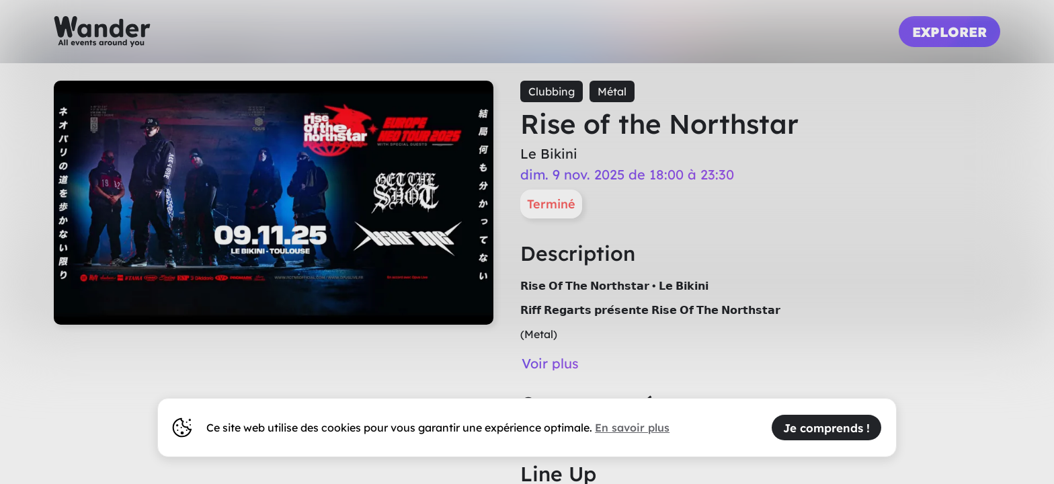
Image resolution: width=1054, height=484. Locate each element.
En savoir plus (632, 427)
